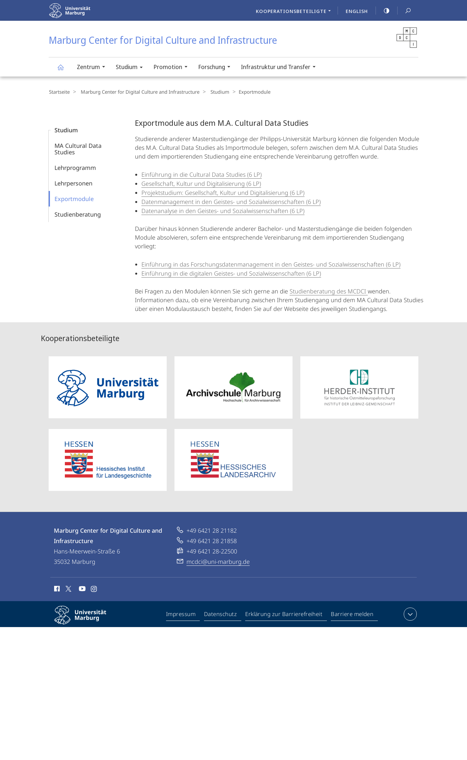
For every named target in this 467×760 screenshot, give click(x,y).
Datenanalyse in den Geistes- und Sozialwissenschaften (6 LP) (223, 210)
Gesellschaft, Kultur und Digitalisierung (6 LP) (201, 183)
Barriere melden (352, 615)
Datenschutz (220, 615)
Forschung (216, 67)
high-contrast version (383, 10)
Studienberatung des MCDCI (329, 291)
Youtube (82, 589)
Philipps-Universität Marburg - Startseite (83, 15)
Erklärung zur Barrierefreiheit (284, 615)
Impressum (181, 615)
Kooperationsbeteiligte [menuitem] (295, 12)
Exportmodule (74, 198)
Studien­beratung (77, 214)
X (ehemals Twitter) (67, 588)
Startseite (59, 92)
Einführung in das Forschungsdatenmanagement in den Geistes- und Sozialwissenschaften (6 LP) (271, 264)
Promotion (172, 67)
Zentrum (93, 67)
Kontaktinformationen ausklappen (409, 614)
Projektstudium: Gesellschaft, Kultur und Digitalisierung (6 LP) (223, 192)
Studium (131, 68)
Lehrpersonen (73, 183)
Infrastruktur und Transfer (280, 67)
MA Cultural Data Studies (78, 148)
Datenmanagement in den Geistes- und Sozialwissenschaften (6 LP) (231, 201)
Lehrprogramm (75, 167)
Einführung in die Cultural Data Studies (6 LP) (201, 174)
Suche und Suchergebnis (404, 10)
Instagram (94, 589)
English (357, 11)
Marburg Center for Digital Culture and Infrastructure (64, 70)
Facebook (56, 589)
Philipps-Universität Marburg (86, 620)
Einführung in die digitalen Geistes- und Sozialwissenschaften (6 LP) (231, 273)
